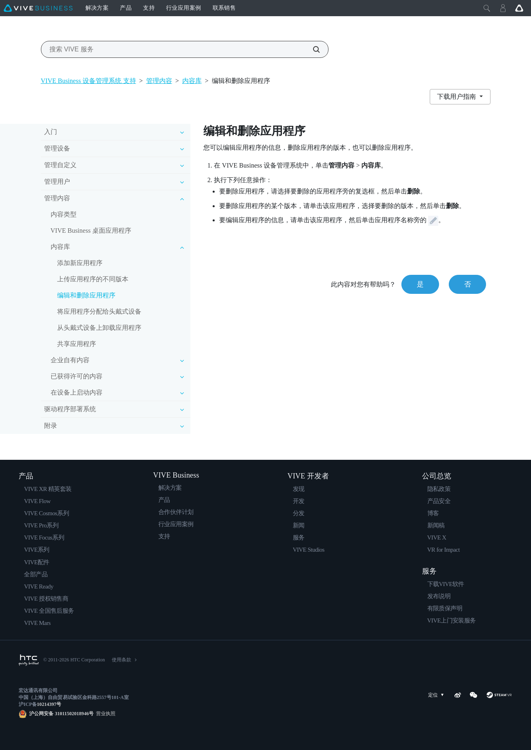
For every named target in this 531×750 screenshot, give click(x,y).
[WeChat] (473, 695)
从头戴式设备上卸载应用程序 (99, 327)
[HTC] (29, 660)
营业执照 (104, 713)
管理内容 (159, 80)
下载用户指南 (457, 96)
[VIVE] (38, 8)
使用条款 (121, 660)
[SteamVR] (499, 695)
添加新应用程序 (79, 262)
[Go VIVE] (519, 8)
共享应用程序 (76, 343)
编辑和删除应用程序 (86, 295)
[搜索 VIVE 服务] (312, 49)
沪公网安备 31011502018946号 (61, 713)
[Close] (487, 8)
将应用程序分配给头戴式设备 (99, 311)
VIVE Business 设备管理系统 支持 (88, 80)
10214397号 (49, 704)
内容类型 (64, 214)
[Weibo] (457, 695)
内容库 (192, 80)
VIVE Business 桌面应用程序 (91, 230)
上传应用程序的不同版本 (92, 279)
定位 (437, 695)
